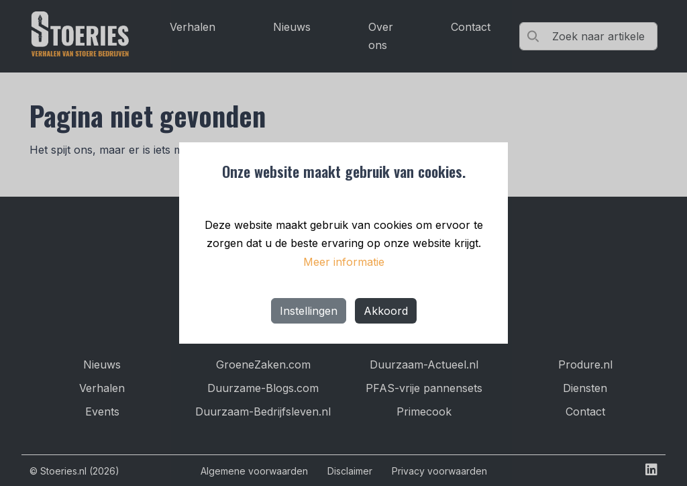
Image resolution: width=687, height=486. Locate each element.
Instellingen (308, 311)
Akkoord (386, 311)
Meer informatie (343, 262)
